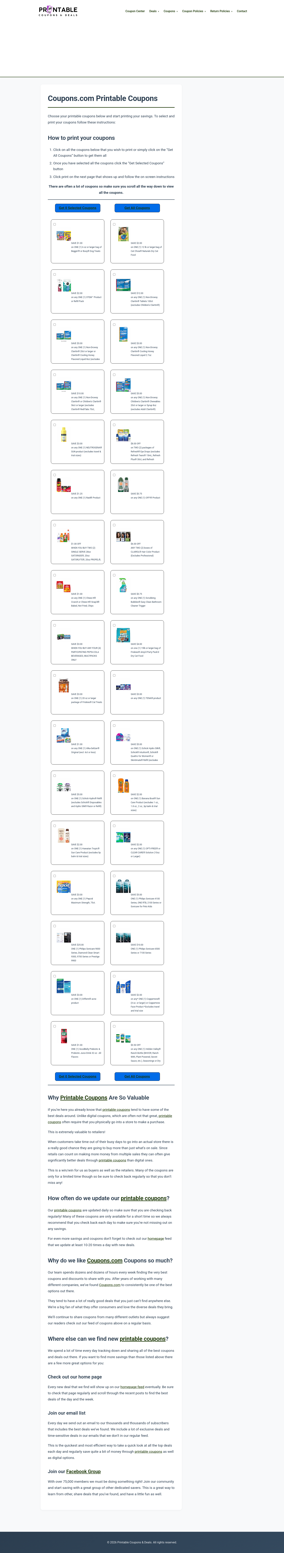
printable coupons (116, 1110)
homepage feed (132, 1387)
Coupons (169, 11)
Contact (242, 11)
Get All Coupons (137, 208)
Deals (152, 11)
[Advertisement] (142, 44)
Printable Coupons (83, 1097)
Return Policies (220, 11)
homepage (156, 1238)
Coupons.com (105, 1260)
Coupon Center (135, 11)
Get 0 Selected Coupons (77, 208)
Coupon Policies (192, 11)
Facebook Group (83, 1471)
